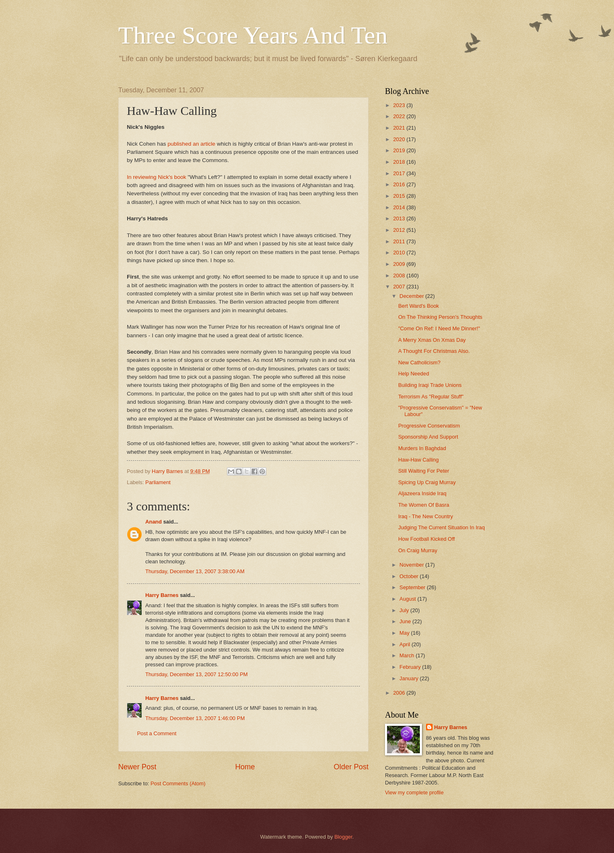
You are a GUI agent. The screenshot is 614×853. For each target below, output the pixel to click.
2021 (399, 128)
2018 (399, 162)
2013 (399, 218)
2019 (399, 150)
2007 (399, 287)
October (409, 576)
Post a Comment (156, 733)
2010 (399, 252)
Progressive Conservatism (429, 426)
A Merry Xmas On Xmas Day (432, 340)
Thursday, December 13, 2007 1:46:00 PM (195, 718)
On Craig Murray (417, 550)
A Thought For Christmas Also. (434, 351)
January (409, 678)
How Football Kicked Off (426, 539)
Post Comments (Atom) (178, 783)
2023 (399, 105)
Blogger (343, 837)
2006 (399, 693)
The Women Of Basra (423, 505)
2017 (399, 173)
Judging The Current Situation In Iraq (441, 527)
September (413, 587)
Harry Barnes (162, 595)
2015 (399, 196)
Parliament (158, 482)
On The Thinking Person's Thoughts (440, 317)
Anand (153, 522)
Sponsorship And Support (428, 437)
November (412, 565)
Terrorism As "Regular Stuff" (430, 396)
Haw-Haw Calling (418, 460)
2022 (399, 116)
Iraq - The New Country (425, 516)
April (405, 644)
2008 (399, 275)
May (405, 633)
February (410, 667)
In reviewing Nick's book (156, 177)
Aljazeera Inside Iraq (422, 493)
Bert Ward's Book (418, 306)
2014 (399, 207)
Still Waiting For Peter (423, 471)
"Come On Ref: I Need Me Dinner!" (439, 328)
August (408, 599)
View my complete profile (414, 792)
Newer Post (137, 767)
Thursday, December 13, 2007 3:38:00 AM (195, 571)
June (405, 621)
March (407, 655)
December (412, 296)
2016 (399, 184)
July (404, 610)
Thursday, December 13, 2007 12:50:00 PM (196, 674)
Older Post (351, 767)
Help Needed (413, 373)
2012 (399, 230)
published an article (191, 144)
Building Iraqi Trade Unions (430, 385)
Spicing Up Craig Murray (427, 482)
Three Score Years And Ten (252, 35)
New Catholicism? (419, 362)
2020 (399, 139)
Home (245, 767)
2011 (399, 241)
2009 (399, 264)
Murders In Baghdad (422, 448)
